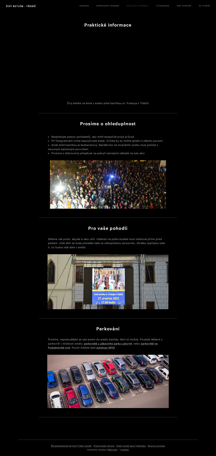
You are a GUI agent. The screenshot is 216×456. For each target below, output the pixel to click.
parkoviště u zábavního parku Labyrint (108, 343)
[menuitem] (162, 6)
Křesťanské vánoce (104, 446)
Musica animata (156, 446)
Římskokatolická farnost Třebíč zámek (71, 446)
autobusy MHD (105, 347)
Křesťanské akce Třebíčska (131, 446)
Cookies (124, 450)
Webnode (112, 450)
